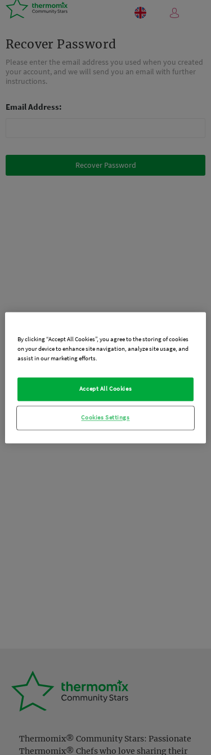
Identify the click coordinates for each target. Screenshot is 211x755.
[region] (105, 377)
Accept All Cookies (105, 388)
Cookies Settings (105, 417)
